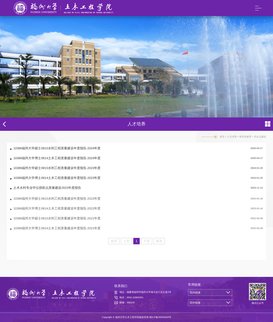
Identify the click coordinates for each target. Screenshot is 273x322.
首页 (222, 136)
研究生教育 (245, 136)
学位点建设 (260, 136)
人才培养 (232, 136)
